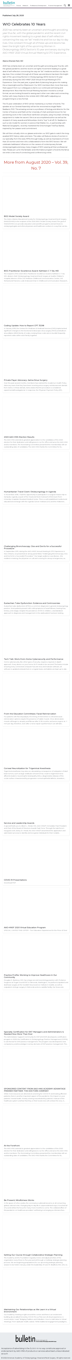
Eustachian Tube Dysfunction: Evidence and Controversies (32, 603)
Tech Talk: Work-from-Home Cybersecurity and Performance (33, 659)
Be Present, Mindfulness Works (19, 1200)
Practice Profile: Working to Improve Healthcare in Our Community (30, 976)
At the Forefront (12, 1146)
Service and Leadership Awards (19, 823)
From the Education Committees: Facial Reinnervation (30, 714)
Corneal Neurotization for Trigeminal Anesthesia (27, 768)
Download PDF (10, 883)
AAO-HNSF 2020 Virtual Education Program (25, 927)
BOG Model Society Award (16, 216)
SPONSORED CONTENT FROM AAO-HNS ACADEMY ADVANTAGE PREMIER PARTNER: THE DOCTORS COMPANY (34, 1090)
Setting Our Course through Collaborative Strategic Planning (33, 1255)
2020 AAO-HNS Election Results (19, 437)
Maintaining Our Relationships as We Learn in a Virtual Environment (30, 1310)
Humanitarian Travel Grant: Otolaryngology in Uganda (30, 492)
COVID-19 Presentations (15, 880)
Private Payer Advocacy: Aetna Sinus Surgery (25, 380)
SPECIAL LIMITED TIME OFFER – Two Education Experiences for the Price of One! (35, 930)
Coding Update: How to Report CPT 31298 (24, 325)
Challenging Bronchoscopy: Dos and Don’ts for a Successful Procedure (32, 547)
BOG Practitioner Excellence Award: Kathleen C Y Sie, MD (31, 271)
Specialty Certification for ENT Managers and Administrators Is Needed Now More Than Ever (34, 1033)
